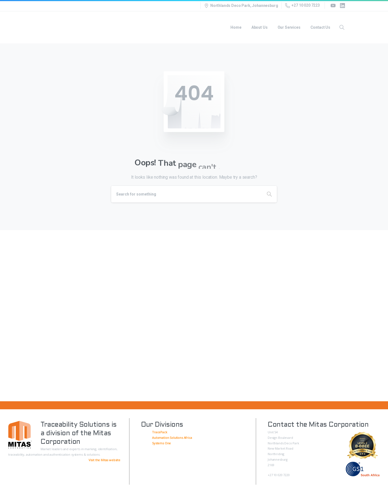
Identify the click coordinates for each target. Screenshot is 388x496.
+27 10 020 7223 (302, 5)
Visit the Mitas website (104, 460)
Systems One (161, 443)
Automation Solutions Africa (172, 438)
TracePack (159, 432)
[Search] (186, 194)
